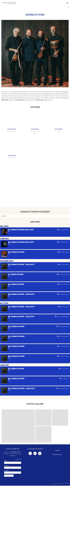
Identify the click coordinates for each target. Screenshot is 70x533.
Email (5, 508)
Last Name (7, 518)
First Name (7, 513)
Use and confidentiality (65, 531)
